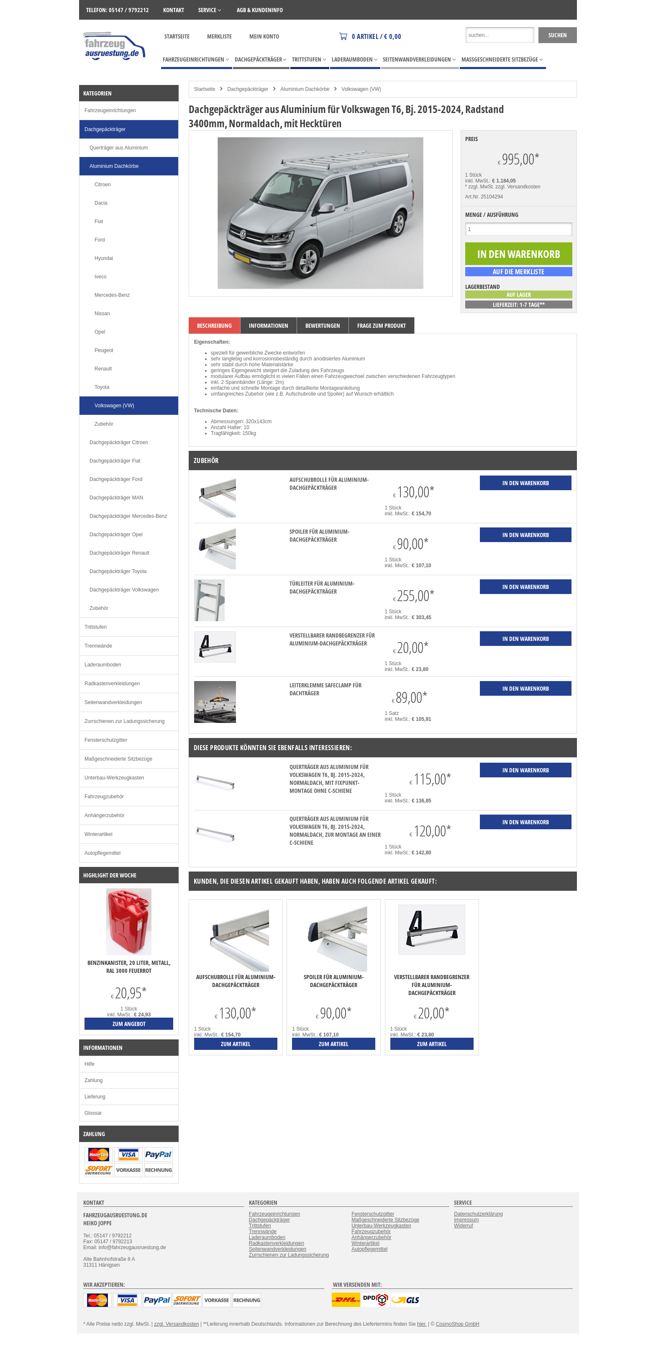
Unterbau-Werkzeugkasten (114, 778)
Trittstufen (96, 627)
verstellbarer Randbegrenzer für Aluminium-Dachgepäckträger (332, 639)
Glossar (93, 1113)
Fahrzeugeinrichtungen (110, 110)
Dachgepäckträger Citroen (119, 442)
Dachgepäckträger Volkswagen (124, 590)
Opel (100, 332)
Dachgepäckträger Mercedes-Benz (128, 516)
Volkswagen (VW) (361, 89)
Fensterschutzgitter (106, 740)
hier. (422, 1324)
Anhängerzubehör (104, 815)
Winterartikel (99, 834)
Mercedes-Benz (112, 295)
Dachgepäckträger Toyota (118, 571)
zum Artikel (236, 1044)
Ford (100, 240)
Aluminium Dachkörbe (304, 89)
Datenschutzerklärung (478, 1214)
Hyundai (104, 258)
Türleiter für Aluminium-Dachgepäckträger (322, 587)
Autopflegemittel (102, 853)
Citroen (103, 185)
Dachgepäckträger (247, 89)
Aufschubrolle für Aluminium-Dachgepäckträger (329, 483)
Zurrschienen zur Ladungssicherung (124, 721)
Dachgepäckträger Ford (116, 479)
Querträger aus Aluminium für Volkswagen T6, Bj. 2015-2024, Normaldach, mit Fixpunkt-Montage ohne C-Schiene (329, 779)
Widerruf (463, 1226)
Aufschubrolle (301, 394)
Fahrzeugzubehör (104, 797)
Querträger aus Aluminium (119, 148)
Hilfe (90, 1064)
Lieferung (95, 1097)
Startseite (177, 36)
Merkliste (219, 36)
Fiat (99, 221)
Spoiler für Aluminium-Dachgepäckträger (319, 535)
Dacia (101, 203)
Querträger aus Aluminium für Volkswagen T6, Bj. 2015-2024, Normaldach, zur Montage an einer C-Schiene (335, 830)
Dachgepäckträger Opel (116, 534)
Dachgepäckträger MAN (116, 498)
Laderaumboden (103, 665)
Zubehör (104, 424)
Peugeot (104, 350)
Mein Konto (264, 36)
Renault (103, 369)
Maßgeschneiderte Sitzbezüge (118, 759)
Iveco (101, 277)
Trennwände (98, 646)
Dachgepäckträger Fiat (115, 461)
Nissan (102, 313)
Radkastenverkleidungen (112, 684)
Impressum (466, 1220)
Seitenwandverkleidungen (113, 702)
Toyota (102, 387)
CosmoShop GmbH (457, 1324)
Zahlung (93, 1080)
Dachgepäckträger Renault (119, 553)
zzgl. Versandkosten (517, 187)
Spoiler (335, 394)
